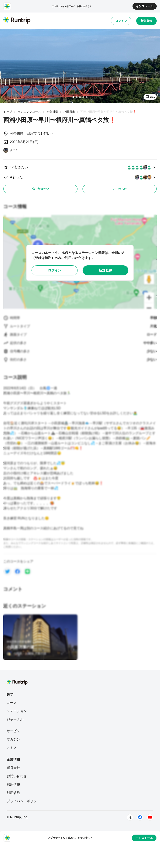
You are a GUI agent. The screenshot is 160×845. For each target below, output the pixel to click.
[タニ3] (10, 150)
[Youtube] (150, 817)
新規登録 (146, 21)
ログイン (121, 21)
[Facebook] (140, 817)
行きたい (40, 189)
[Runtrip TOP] (16, 20)
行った (119, 189)
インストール (144, 6)
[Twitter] (130, 817)
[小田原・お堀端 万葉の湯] (26, 653)
